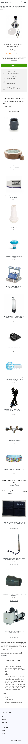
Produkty (5, 6)
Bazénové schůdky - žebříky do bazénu (16, 484)
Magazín (4, 719)
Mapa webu (4, 722)
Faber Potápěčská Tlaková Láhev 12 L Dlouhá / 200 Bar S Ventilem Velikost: (14, 317)
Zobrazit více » (14, 60)
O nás (3, 730)
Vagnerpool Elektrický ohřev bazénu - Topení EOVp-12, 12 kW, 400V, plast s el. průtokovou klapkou (14, 631)
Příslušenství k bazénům (12, 6)
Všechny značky (5, 716)
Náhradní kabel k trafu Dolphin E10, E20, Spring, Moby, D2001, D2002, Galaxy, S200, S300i (14, 410)
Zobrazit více (8, 106)
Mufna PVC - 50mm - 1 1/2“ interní (14, 137)
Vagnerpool (13, 58)
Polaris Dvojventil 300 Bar (14, 440)
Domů (1, 6)
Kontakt (3, 733)
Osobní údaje (5, 727)
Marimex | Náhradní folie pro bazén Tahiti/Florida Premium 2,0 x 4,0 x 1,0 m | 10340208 (14, 379)
